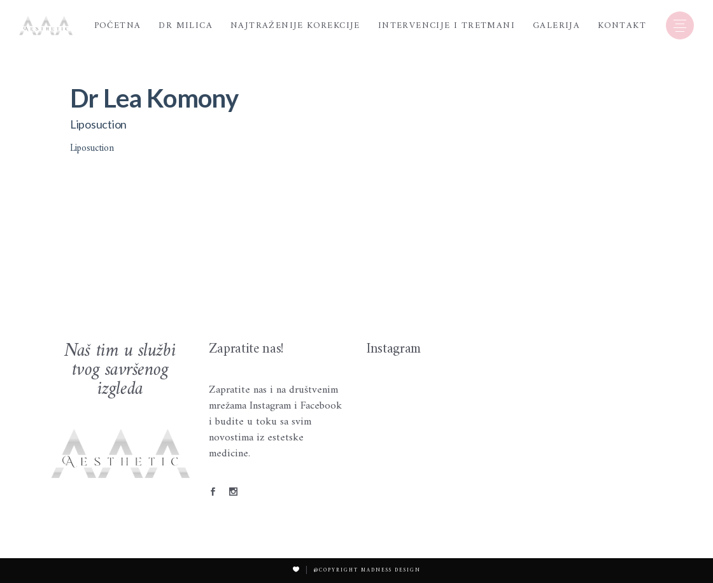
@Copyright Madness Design (367, 570)
